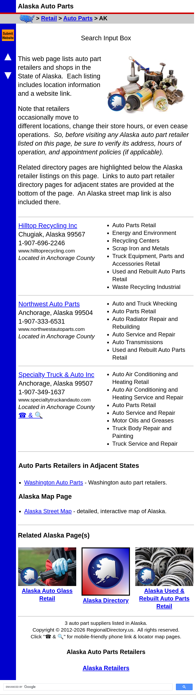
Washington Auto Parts (53, 482)
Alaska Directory (105, 600)
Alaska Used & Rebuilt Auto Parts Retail (164, 598)
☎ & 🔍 (30, 415)
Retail (49, 18)
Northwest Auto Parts (49, 304)
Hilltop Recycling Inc (47, 225)
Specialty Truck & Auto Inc (56, 374)
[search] (87, 687)
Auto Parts (78, 18)
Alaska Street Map (48, 511)
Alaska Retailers (106, 668)
